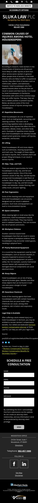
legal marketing (18, 490)
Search (26, 1)
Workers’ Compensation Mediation (16, 348)
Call (11, 1)
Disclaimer (19, 475)
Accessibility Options (19, 10)
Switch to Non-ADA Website (19, 6)
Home (6, 1)
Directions (19, 445)
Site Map (19, 473)
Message (7, 396)
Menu (31, 1)
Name (6, 371)
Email (17, 1)
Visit (22, 1)
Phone (6, 388)
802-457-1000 (19, 27)
